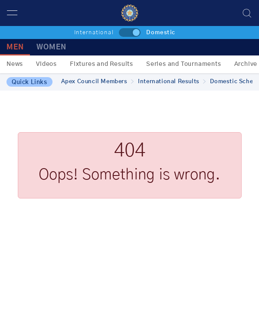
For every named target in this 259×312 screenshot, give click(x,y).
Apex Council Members (97, 81)
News (15, 64)
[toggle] (130, 32)
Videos (46, 64)
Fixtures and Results (101, 64)
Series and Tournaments (183, 64)
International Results (172, 81)
